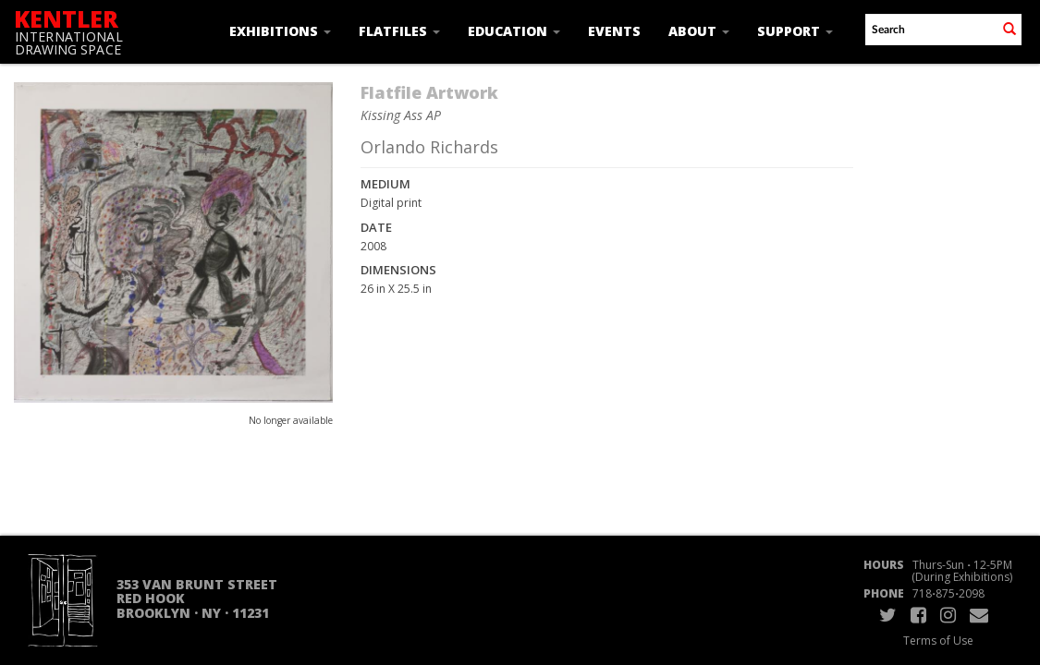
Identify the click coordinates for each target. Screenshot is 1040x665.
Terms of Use (938, 640)
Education (514, 31)
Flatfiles (399, 31)
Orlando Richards (429, 147)
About (698, 31)
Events (614, 31)
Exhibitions (280, 31)
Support (795, 31)
